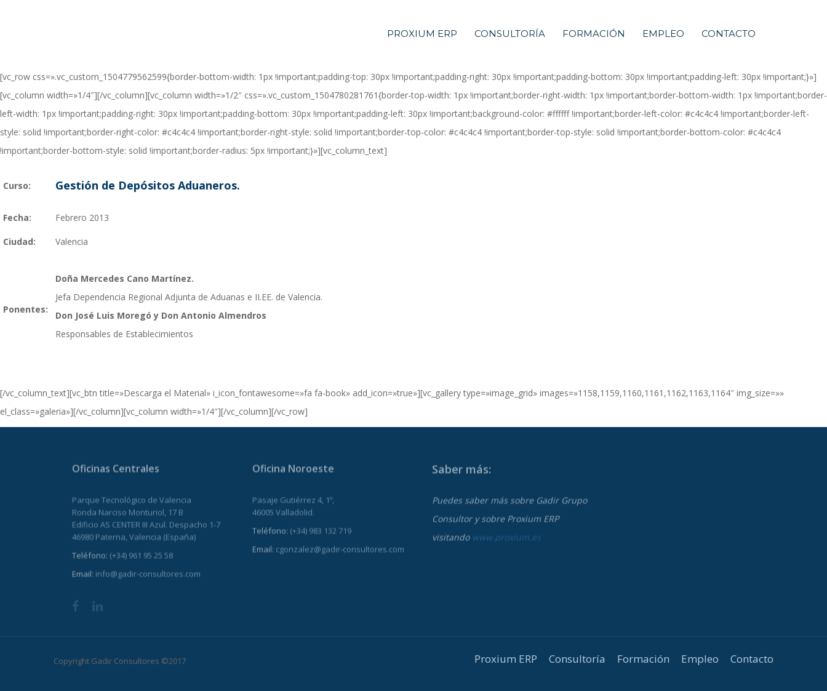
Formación (593, 33)
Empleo (663, 33)
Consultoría (509, 33)
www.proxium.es (506, 544)
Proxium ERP (422, 33)
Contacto (728, 33)
